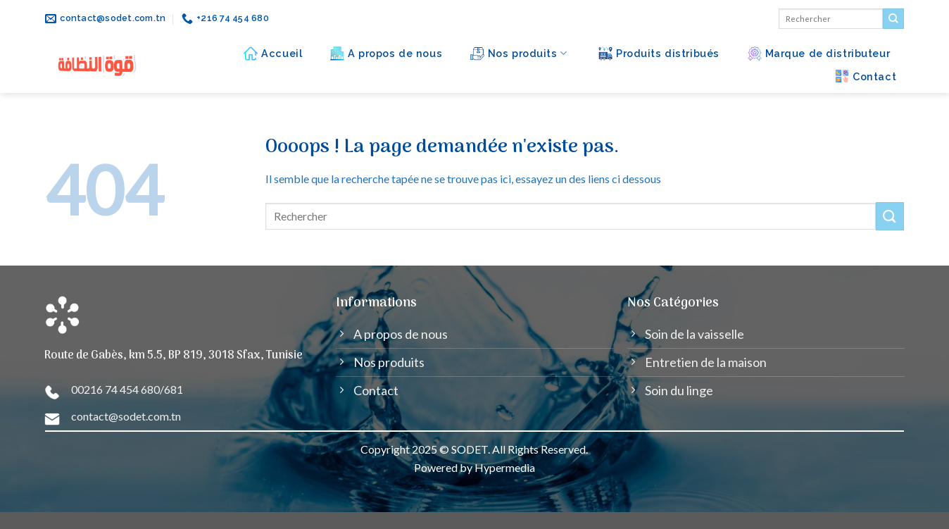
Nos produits (518, 53)
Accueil (273, 53)
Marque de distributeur (819, 53)
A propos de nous (386, 53)
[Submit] (893, 19)
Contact (865, 76)
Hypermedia (504, 467)
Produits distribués (658, 53)
